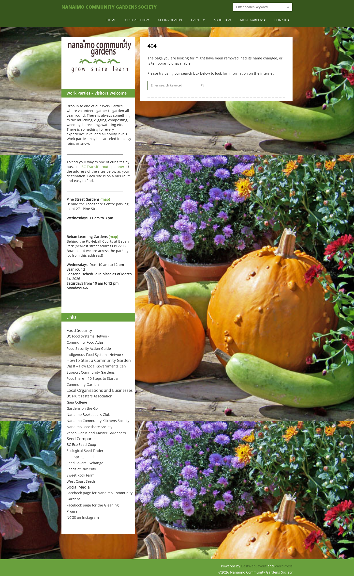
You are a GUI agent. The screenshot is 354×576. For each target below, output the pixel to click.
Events (196, 20)
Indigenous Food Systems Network (95, 354)
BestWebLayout (254, 566)
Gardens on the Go (82, 408)
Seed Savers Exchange (85, 463)
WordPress (284, 566)
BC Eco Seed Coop (81, 444)
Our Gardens (136, 20)
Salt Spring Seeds (81, 456)
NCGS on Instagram (83, 517)
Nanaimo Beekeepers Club (88, 414)
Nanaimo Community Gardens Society (109, 7)
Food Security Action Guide (89, 348)
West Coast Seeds (81, 481)
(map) (105, 199)
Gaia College (77, 402)
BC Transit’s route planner (102, 166)
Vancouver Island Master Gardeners (96, 433)
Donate (280, 20)
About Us (221, 20)
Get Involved (169, 20)
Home (111, 20)
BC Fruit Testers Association (89, 396)
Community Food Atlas (85, 342)
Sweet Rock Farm (80, 475)
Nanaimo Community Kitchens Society (98, 420)
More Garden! (251, 20)
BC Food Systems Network (88, 336)
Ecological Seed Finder (85, 450)
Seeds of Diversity (81, 469)
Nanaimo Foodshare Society (89, 426)
